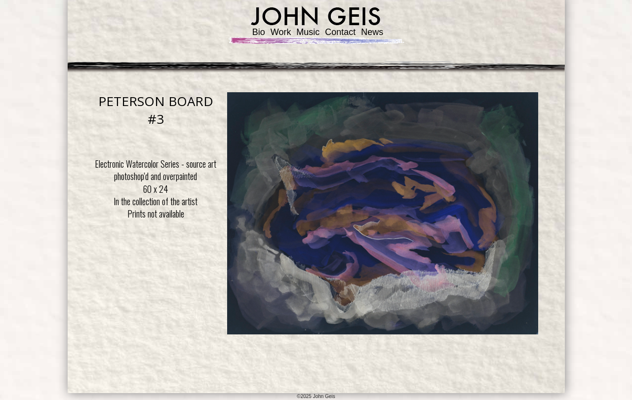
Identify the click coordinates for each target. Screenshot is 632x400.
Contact (340, 32)
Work (281, 32)
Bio (258, 32)
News (372, 32)
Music (307, 32)
